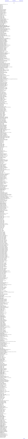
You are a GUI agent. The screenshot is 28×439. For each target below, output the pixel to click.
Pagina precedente (7, 0)
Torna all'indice (14, 0)
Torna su (24, 438)
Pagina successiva (21, 0)
